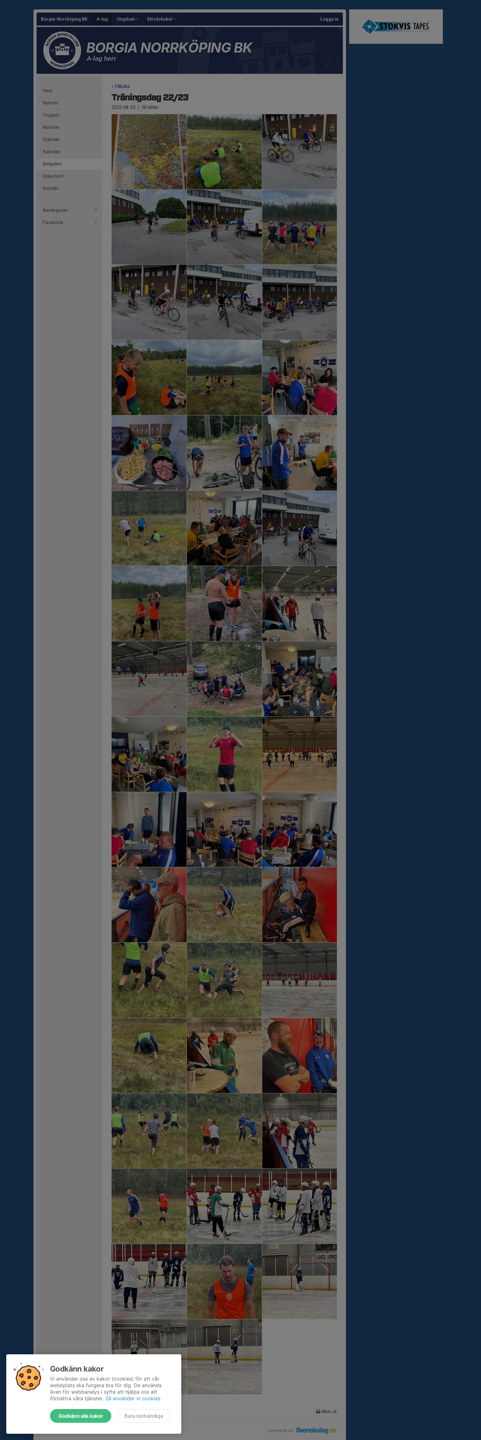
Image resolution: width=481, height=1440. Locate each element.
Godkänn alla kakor (80, 1416)
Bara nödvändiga (143, 1416)
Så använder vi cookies (132, 1398)
